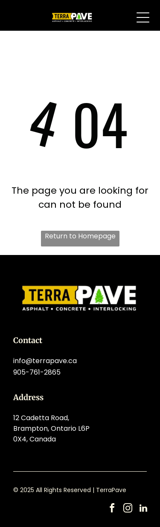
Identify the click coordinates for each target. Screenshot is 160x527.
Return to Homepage (80, 236)
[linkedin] (143, 509)
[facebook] (112, 509)
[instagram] (127, 509)
